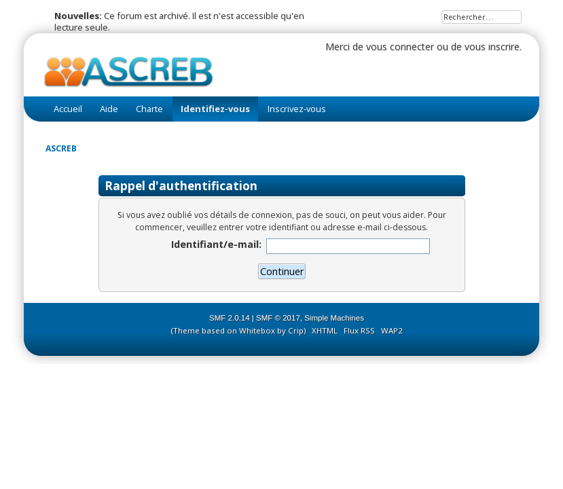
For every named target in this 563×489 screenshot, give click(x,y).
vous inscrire (492, 46)
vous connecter (400, 46)
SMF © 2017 (278, 318)
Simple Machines (334, 318)
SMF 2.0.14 (229, 318)
